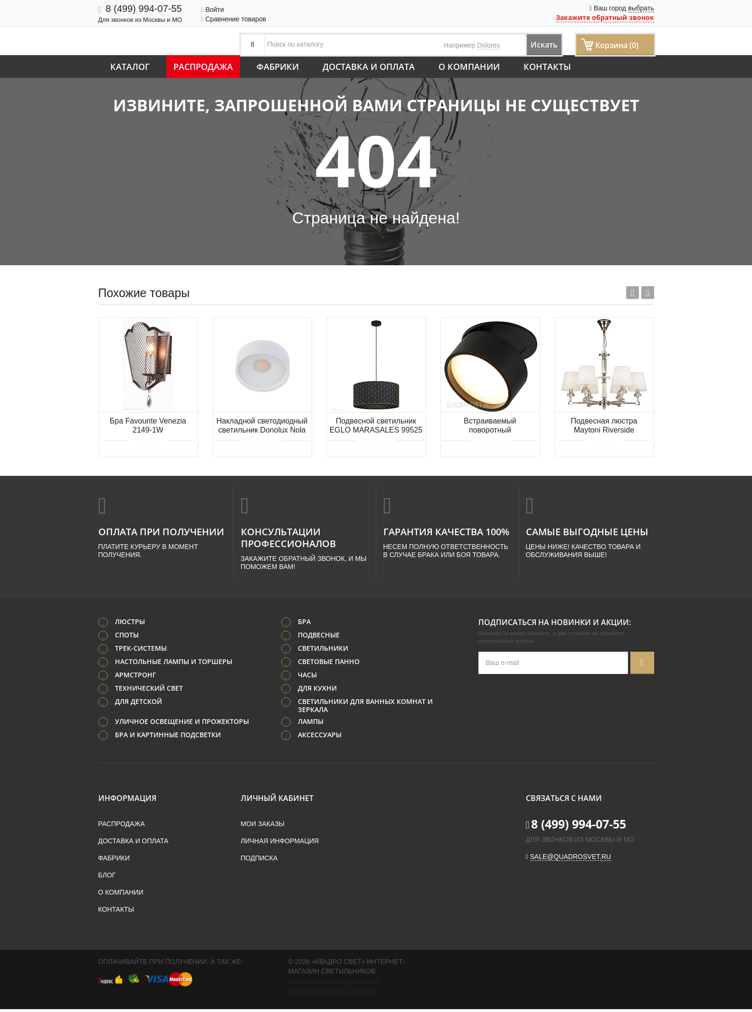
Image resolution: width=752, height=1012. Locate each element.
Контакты (547, 66)
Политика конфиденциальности (334, 984)
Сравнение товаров (233, 19)
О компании (469, 66)
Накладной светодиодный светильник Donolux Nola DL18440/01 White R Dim (261, 426)
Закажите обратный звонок (605, 17)
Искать (535, 44)
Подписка (259, 861)
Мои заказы (263, 826)
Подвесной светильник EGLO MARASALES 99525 (376, 425)
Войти (212, 9)
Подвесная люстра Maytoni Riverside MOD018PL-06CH (604, 426)
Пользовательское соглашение (333, 993)
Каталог (130, 66)
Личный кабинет (277, 801)
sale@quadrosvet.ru (570, 859)
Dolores (488, 45)
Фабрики (278, 66)
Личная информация (280, 844)
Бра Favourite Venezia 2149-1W (148, 425)
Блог (107, 878)
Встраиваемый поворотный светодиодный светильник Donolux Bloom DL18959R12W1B (490, 426)
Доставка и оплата (369, 66)
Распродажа (203, 66)
